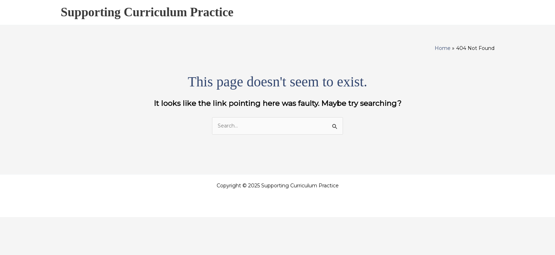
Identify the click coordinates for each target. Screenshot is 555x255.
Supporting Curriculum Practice (147, 12)
